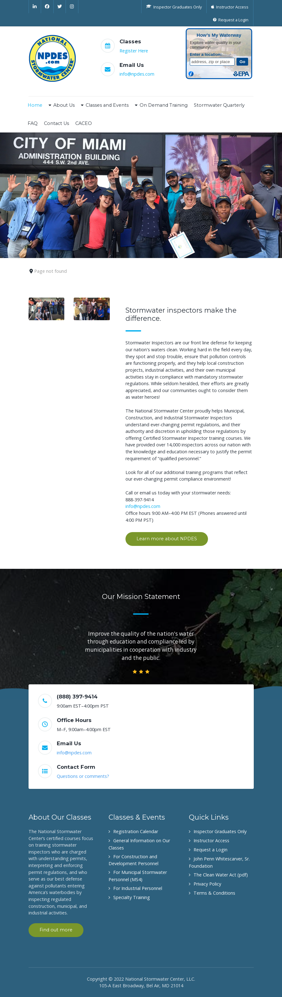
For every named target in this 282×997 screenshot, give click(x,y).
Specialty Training (131, 897)
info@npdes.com (137, 74)
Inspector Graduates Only (220, 831)
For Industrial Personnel (137, 888)
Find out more (56, 930)
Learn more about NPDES (166, 539)
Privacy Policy (207, 884)
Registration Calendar (135, 831)
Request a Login (210, 850)
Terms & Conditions (214, 893)
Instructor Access (211, 840)
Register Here (134, 51)
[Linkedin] (35, 6)
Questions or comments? (83, 776)
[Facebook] (47, 6)
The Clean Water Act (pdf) (221, 875)
